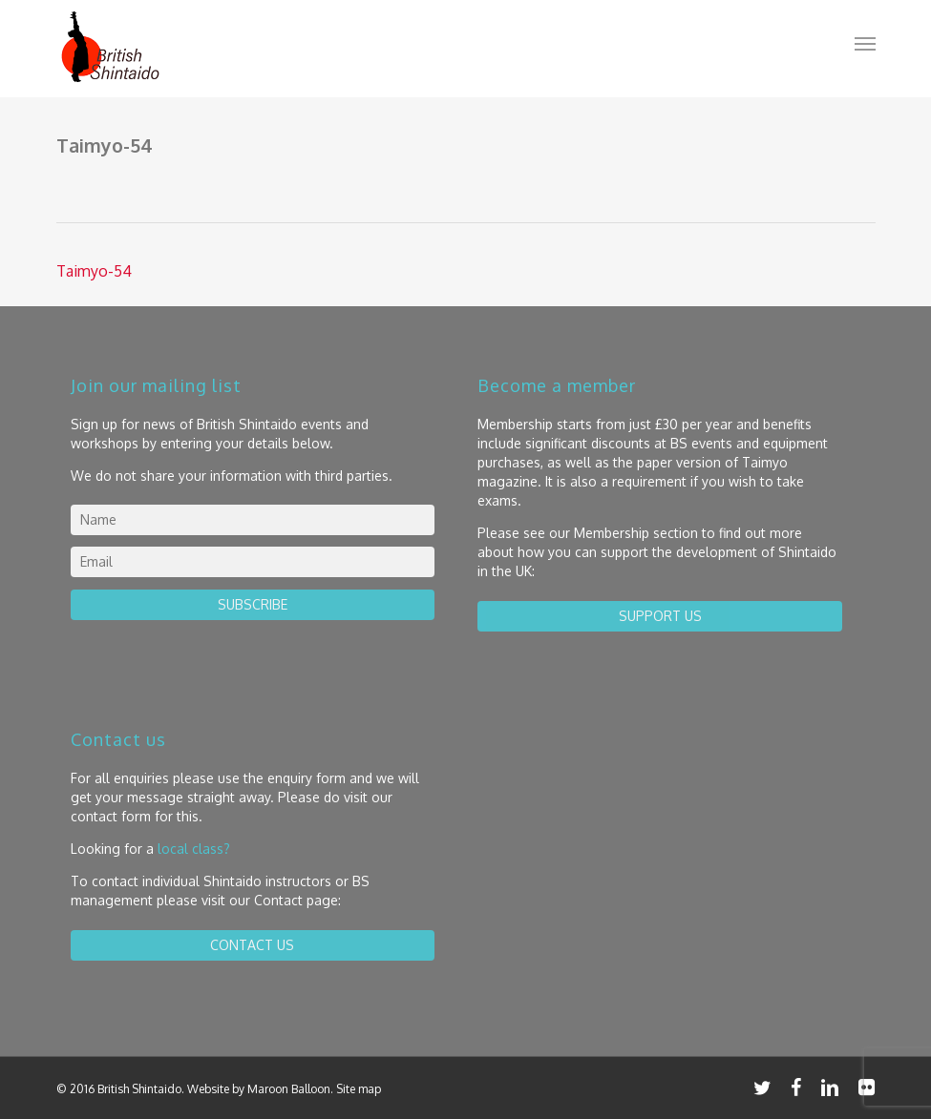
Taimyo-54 (94, 270)
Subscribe (252, 604)
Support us (660, 616)
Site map (358, 1089)
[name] (253, 520)
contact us (252, 945)
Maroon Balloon (288, 1089)
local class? (194, 848)
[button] (865, 42)
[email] (253, 562)
